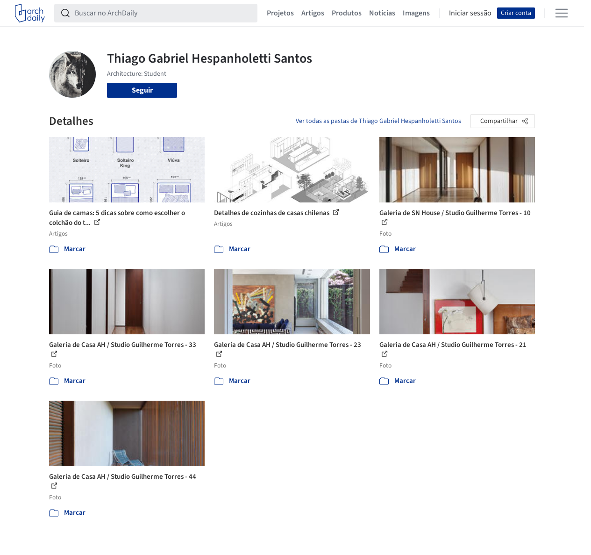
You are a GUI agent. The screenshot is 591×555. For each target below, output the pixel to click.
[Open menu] (561, 13)
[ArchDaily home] (30, 13)
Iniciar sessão (470, 13)
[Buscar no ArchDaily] (163, 13)
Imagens (416, 13)
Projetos (280, 13)
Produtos (347, 13)
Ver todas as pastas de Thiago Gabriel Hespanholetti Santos (378, 121)
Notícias (382, 13)
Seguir (142, 90)
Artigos (312, 13)
